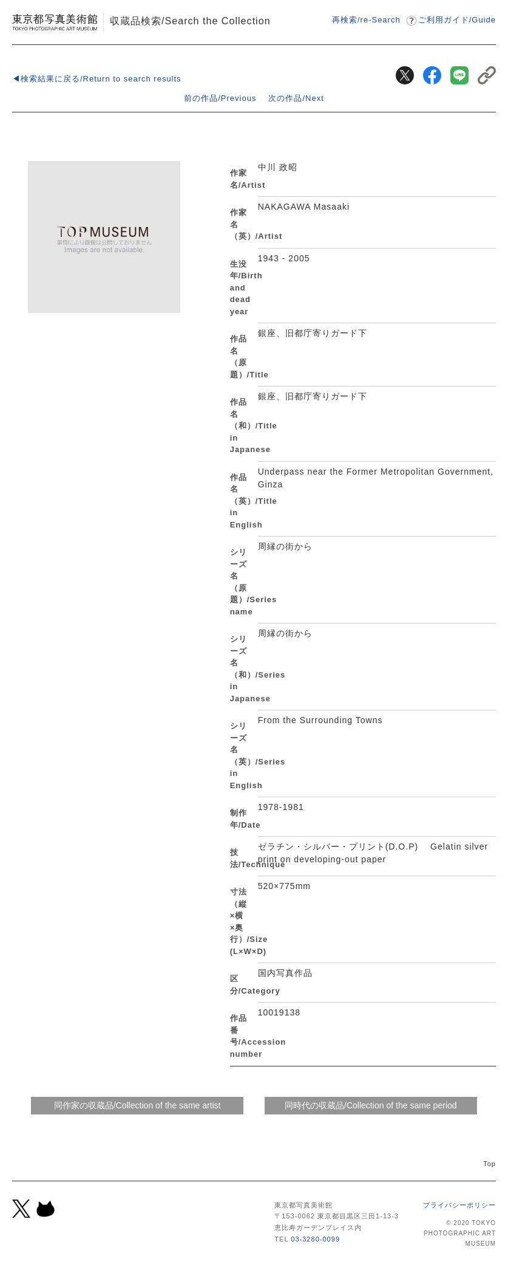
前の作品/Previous (220, 98)
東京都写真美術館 (54, 22)
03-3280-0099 (315, 1239)
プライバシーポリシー (459, 1205)
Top (489, 1163)
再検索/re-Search (366, 19)
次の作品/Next (295, 98)
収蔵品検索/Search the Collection (190, 20)
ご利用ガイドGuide (457, 19)
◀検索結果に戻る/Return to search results (96, 78)
